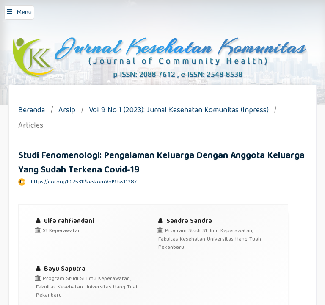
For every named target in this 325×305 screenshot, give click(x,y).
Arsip (66, 111)
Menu (24, 12)
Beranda (31, 111)
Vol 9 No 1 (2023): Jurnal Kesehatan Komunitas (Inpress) (179, 111)
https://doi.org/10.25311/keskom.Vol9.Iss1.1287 (84, 182)
